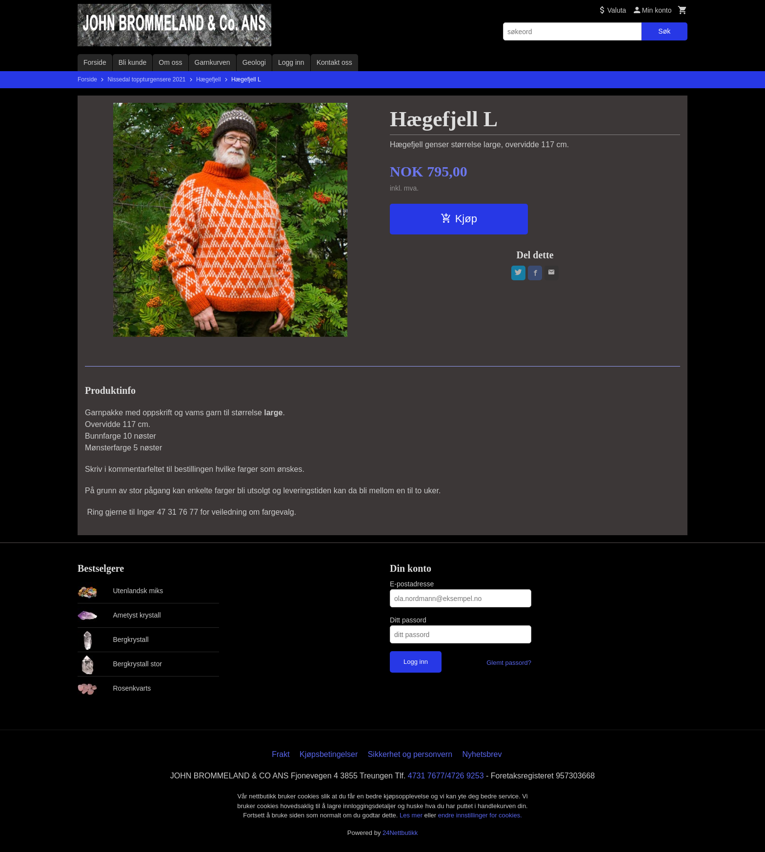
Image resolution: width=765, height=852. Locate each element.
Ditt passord (408, 620)
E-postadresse (412, 584)
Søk (664, 31)
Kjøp (459, 219)
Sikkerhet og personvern (410, 754)
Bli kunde (133, 62)
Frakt (280, 754)
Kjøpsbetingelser (329, 754)
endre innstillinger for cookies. (480, 815)
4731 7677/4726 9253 (446, 776)
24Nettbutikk (400, 832)
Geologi (254, 62)
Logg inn (291, 62)
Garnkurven (212, 62)
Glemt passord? (508, 662)
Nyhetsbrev (482, 754)
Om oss (170, 62)
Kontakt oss (334, 62)
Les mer (412, 815)
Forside (94, 62)
